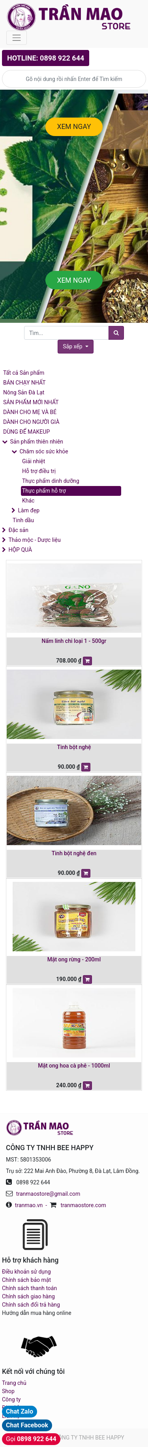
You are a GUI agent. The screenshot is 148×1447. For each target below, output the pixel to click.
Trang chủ (14, 1383)
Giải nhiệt (33, 461)
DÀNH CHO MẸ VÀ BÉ (29, 412)
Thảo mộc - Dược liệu (34, 540)
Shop (8, 1391)
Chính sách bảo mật (26, 1280)
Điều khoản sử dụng (26, 1271)
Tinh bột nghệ (74, 747)
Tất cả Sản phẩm (23, 373)
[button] (75, 346)
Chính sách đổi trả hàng (31, 1305)
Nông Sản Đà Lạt (23, 392)
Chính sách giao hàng (28, 1296)
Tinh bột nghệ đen (74, 853)
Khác (28, 500)
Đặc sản (18, 530)
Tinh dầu (23, 520)
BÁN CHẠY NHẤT (24, 382)
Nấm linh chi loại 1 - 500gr (73, 641)
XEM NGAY (74, 127)
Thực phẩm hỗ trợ (44, 491)
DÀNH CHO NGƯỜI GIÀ (31, 422)
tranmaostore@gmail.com (48, 1194)
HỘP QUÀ (20, 550)
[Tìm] (116, 333)
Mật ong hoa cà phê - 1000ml (74, 1065)
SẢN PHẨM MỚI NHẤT (31, 402)
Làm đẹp (28, 510)
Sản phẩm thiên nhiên (36, 441)
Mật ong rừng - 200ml (74, 959)
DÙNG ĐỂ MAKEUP (26, 432)
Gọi (31, 1439)
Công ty (11, 1399)
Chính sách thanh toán (29, 1288)
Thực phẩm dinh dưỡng (50, 481)
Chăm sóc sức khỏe (43, 451)
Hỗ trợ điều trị (39, 471)
